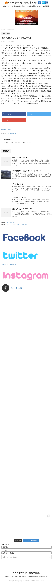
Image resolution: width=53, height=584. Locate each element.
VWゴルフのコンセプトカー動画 (17, 224)
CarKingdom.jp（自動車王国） (21, 2)
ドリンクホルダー (18, 184)
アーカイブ (5, 544)
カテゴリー (5, 550)
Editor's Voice (6, 129)
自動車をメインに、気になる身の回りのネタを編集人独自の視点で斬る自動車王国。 (26, 576)
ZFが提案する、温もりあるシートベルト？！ (27, 171)
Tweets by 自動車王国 (8, 264)
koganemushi (11, 133)
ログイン (21, 142)
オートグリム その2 (19, 157)
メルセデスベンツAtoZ (20, 197)
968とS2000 (10, 222)
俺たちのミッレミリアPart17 (22, 209)
